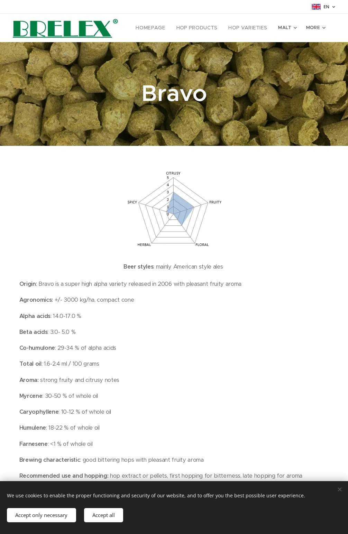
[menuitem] (159, 28)
